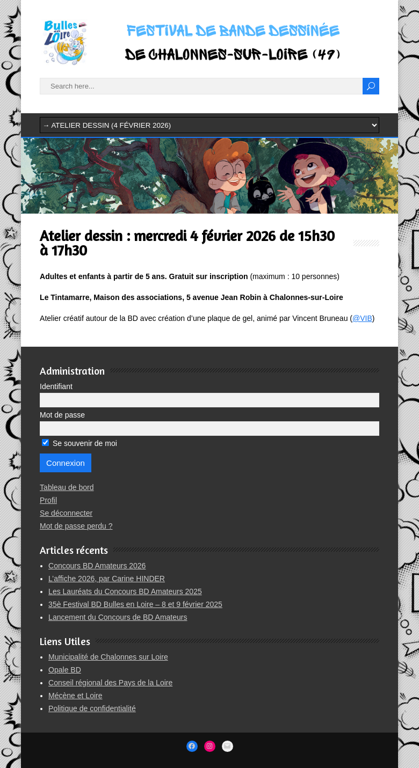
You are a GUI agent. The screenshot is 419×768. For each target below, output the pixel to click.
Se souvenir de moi (79, 443)
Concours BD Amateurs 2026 (97, 565)
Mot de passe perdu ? (76, 526)
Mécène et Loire (75, 695)
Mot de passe (62, 415)
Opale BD (64, 669)
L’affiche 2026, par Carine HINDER (106, 578)
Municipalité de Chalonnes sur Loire (108, 657)
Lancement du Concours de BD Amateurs (117, 617)
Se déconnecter (66, 513)
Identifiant (56, 386)
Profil (48, 500)
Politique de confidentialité (92, 708)
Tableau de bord (66, 487)
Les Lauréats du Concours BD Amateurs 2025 (125, 591)
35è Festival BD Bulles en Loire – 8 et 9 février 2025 (135, 604)
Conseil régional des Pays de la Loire (110, 682)
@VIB (362, 318)
